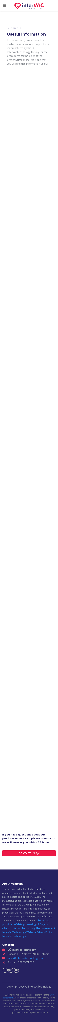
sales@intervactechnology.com (25, 958)
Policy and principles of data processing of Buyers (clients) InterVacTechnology (25, 924)
